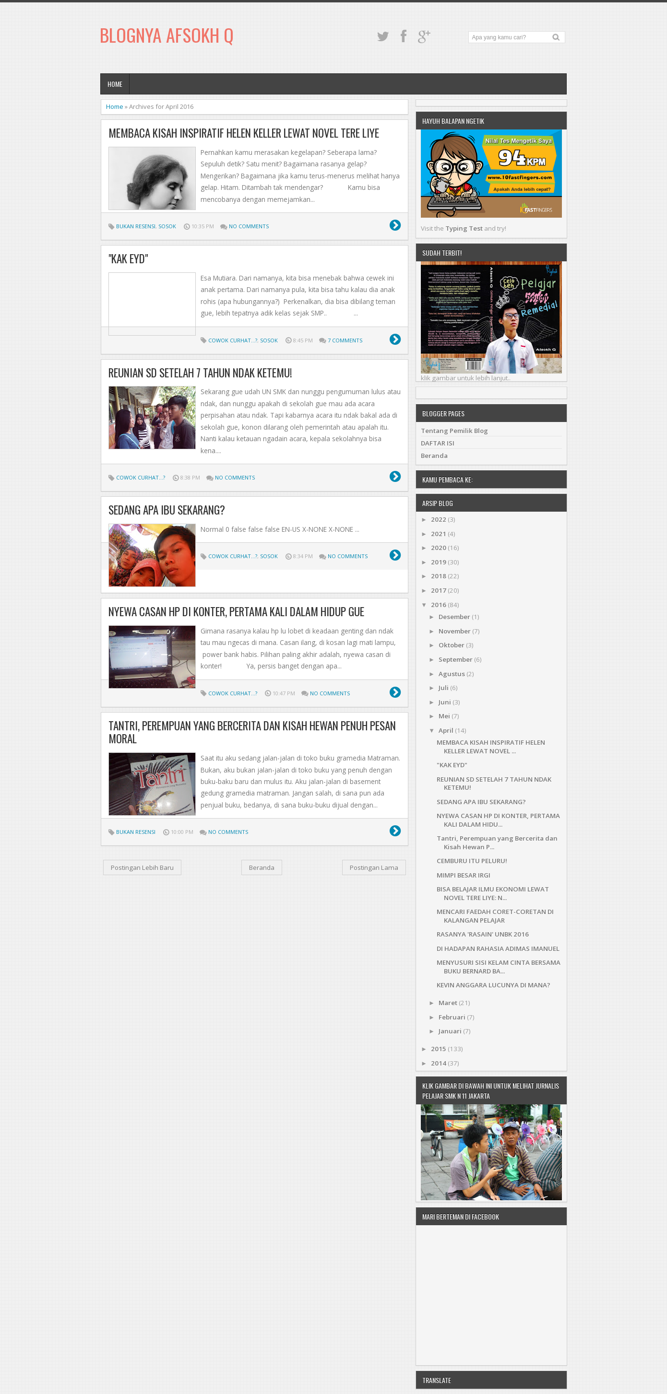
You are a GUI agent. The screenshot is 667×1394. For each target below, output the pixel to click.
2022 (439, 519)
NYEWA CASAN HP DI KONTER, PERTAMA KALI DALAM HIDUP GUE (236, 611)
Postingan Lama (374, 867)
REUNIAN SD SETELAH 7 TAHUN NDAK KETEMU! (200, 372)
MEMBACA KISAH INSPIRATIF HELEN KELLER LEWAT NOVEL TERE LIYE (243, 133)
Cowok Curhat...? (232, 340)
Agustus (452, 673)
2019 (439, 562)
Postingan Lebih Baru (142, 867)
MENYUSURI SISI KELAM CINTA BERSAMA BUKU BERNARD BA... (498, 966)
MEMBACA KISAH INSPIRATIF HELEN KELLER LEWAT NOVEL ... (491, 746)
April (447, 730)
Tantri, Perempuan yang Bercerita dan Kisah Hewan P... (497, 842)
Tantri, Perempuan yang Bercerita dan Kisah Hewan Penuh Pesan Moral (252, 732)
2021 (439, 533)
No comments (249, 226)
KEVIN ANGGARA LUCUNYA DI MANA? (493, 985)
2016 (439, 604)
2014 (439, 1063)
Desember (455, 616)
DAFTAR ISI (437, 443)
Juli (444, 687)
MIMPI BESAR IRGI (463, 875)
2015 (439, 1048)
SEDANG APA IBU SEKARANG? (166, 509)
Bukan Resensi (135, 226)
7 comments (345, 340)
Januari (451, 1031)
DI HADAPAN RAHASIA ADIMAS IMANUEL (498, 948)
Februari (453, 1017)
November (455, 631)
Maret (449, 1002)
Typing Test (464, 228)
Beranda (261, 867)
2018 (439, 576)
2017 (439, 590)
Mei (445, 716)
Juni (446, 702)
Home (114, 84)
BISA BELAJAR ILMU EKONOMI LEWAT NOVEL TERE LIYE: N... (493, 893)
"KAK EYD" (128, 258)
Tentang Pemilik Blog (454, 430)
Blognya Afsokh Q (167, 34)
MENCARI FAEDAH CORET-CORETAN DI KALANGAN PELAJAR (495, 915)
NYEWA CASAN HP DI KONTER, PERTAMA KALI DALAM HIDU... (498, 819)
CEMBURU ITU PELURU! (472, 860)
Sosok (167, 226)
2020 (439, 547)
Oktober (452, 645)
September (456, 659)
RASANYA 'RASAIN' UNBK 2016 (483, 934)
